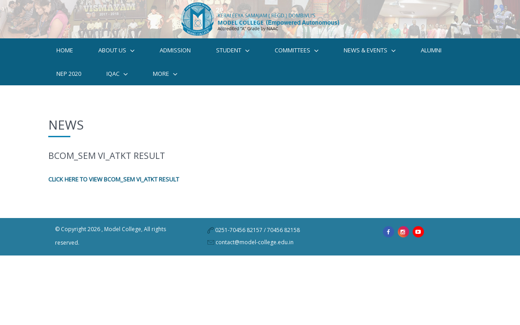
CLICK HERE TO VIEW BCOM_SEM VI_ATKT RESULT (113, 191)
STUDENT (232, 59)
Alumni (431, 59)
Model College (122, 241)
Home (64, 59)
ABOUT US (116, 59)
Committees (296, 59)
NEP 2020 (68, 82)
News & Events (370, 59)
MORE (165, 82)
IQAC (117, 82)
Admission (175, 59)
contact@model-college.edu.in (255, 254)
